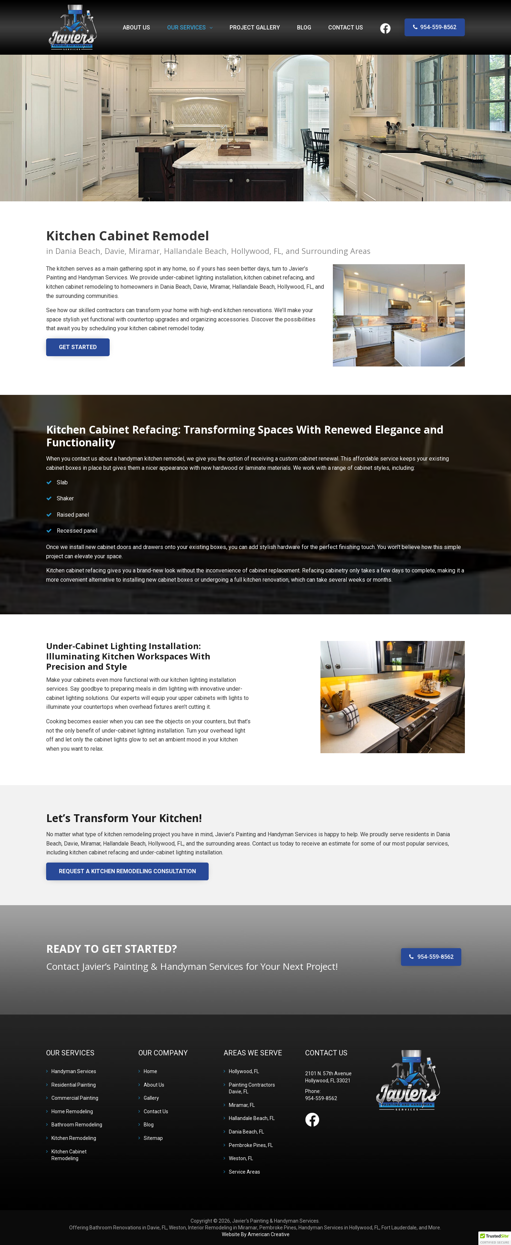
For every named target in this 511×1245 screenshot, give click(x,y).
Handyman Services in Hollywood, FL (338, 1227)
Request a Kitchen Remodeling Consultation (127, 871)
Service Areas (244, 1172)
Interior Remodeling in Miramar (222, 1227)
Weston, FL (241, 1158)
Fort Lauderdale (399, 1227)
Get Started (78, 347)
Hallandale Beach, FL (252, 1118)
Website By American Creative (256, 1234)
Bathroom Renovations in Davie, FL (128, 1227)
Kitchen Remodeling (73, 1138)
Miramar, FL (242, 1105)
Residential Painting (73, 1085)
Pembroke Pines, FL (251, 1145)
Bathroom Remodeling (76, 1124)
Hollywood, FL (244, 1071)
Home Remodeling (72, 1111)
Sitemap (153, 1138)
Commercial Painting (74, 1098)
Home (150, 1071)
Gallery (151, 1098)
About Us (154, 1085)
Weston (177, 1227)
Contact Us (156, 1111)
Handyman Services (73, 1071)
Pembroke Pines (277, 1227)
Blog (149, 1124)
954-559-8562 (438, 27)
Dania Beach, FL (246, 1132)
